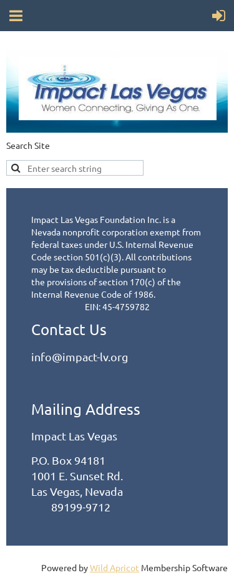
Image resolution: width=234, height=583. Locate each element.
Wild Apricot (114, 567)
